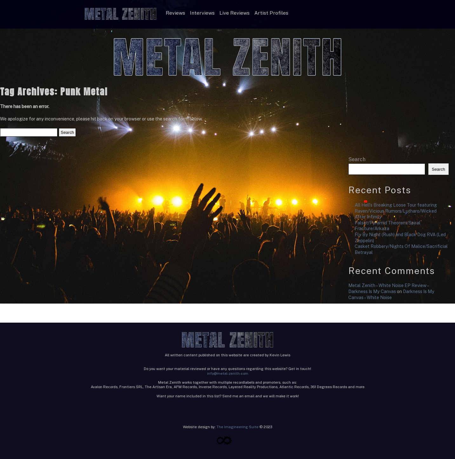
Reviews (175, 13)
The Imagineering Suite (237, 427)
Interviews (202, 13)
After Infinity (368, 216)
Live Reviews (234, 13)
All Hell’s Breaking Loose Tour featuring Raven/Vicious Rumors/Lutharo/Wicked (396, 208)
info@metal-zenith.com (227, 373)
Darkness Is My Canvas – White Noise (391, 294)
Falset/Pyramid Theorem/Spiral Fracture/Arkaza (387, 225)
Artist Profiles (271, 13)
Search (356, 159)
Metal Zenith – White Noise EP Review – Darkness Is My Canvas (388, 288)
